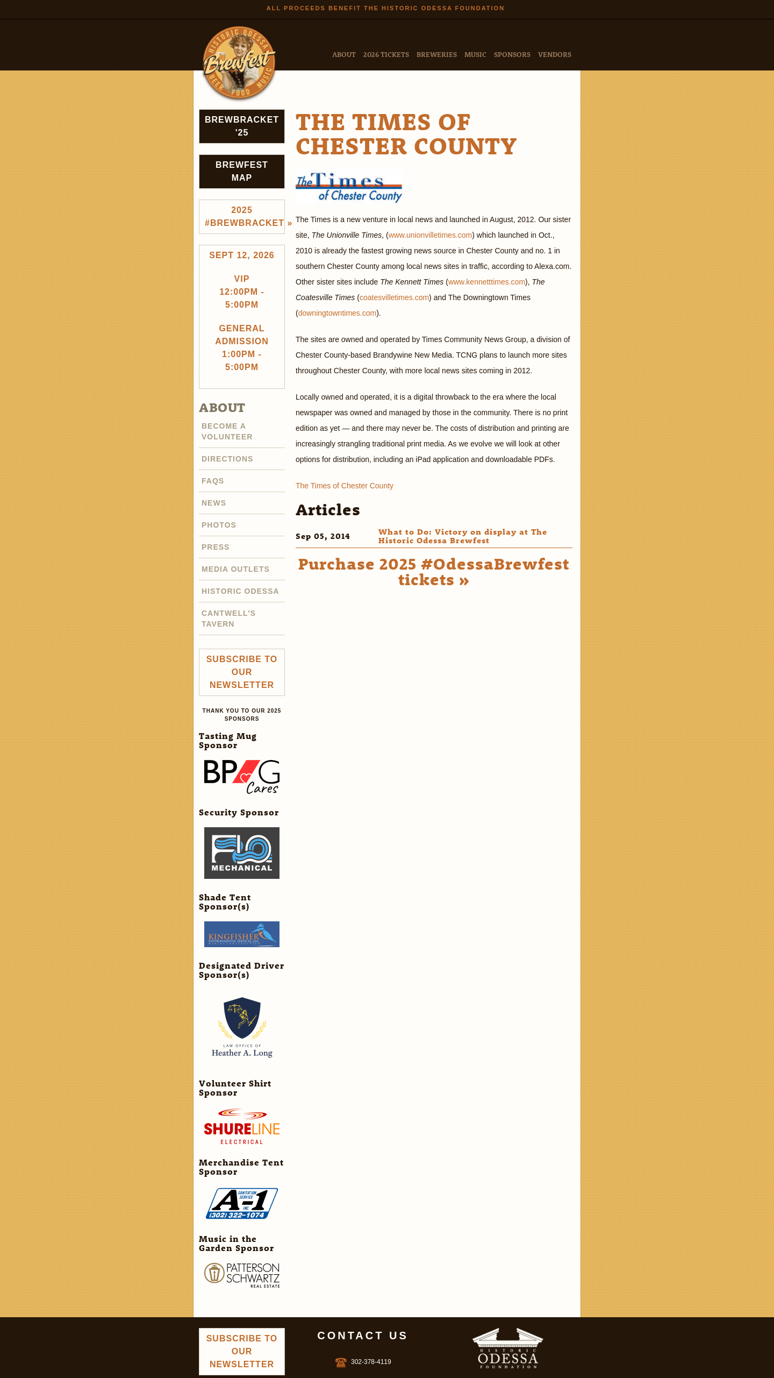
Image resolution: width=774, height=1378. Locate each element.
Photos (219, 525)
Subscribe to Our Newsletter (242, 672)
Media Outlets (236, 569)
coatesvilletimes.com (394, 297)
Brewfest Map (242, 171)
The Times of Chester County (344, 485)
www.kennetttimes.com (486, 282)
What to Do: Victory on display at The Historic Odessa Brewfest (462, 536)
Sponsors (512, 54)
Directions (227, 458)
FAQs (213, 481)
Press (216, 547)
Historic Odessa (241, 591)
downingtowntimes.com (337, 313)
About (344, 54)
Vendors (554, 54)
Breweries (437, 54)
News (214, 503)
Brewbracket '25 (242, 126)
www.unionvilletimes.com (430, 235)
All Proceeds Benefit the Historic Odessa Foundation (386, 8)
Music (475, 54)
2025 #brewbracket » (245, 216)
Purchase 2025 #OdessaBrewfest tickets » (433, 571)
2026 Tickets (386, 54)
